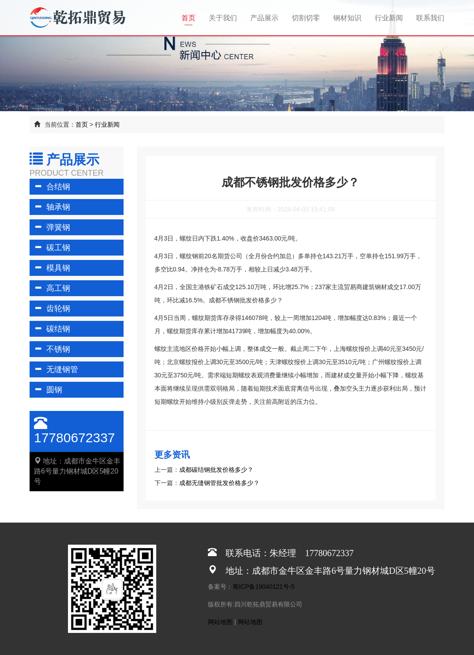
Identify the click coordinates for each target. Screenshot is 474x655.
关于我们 (223, 18)
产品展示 (264, 18)
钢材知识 (347, 18)
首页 (191, 17)
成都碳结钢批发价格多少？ (216, 469)
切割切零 (306, 18)
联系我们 (430, 18)
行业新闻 (389, 18)
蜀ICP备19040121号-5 (263, 586)
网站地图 (220, 621)
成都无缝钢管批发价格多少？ (219, 482)
